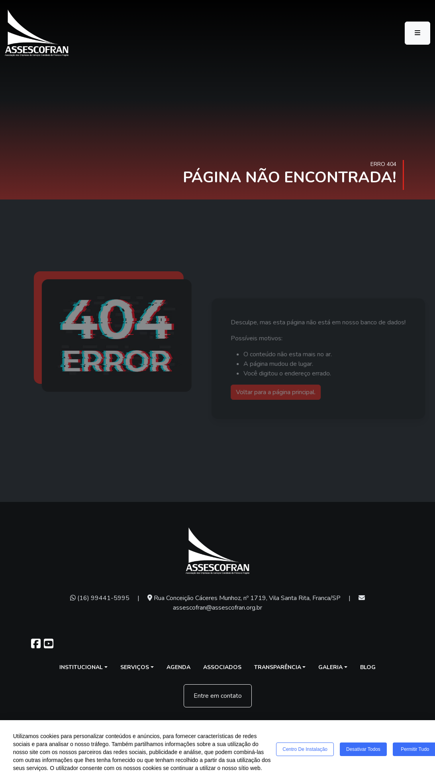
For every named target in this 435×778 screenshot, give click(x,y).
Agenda (178, 667)
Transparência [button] (277, 667)
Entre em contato (218, 695)
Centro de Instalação (304, 749)
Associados (222, 667)
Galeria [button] (330, 667)
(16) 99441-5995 (99, 598)
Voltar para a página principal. (283, 392)
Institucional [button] (81, 667)
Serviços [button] (134, 667)
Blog (368, 667)
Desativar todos (363, 749)
